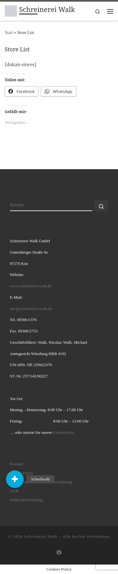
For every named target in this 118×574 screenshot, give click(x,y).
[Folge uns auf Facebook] (59, 552)
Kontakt (16, 464)
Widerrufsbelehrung (26, 499)
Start (9, 32)
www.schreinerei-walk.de (31, 286)
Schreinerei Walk (40, 536)
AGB (14, 490)
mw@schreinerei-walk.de (31, 308)
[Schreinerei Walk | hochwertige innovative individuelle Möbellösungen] (11, 10)
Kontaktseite (63, 432)
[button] (15, 479)
